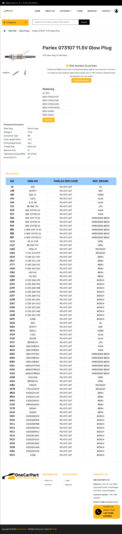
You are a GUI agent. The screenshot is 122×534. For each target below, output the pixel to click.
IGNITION (12, 31)
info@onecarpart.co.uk (11, 3)
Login (80, 11)
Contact (106, 11)
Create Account (81, 80)
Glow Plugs (24, 31)
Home (37, 11)
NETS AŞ (53, 529)
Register (92, 11)
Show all (49, 120)
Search (84, 22)
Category (65, 11)
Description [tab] (12, 173)
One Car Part (21, 529)
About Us (50, 11)
